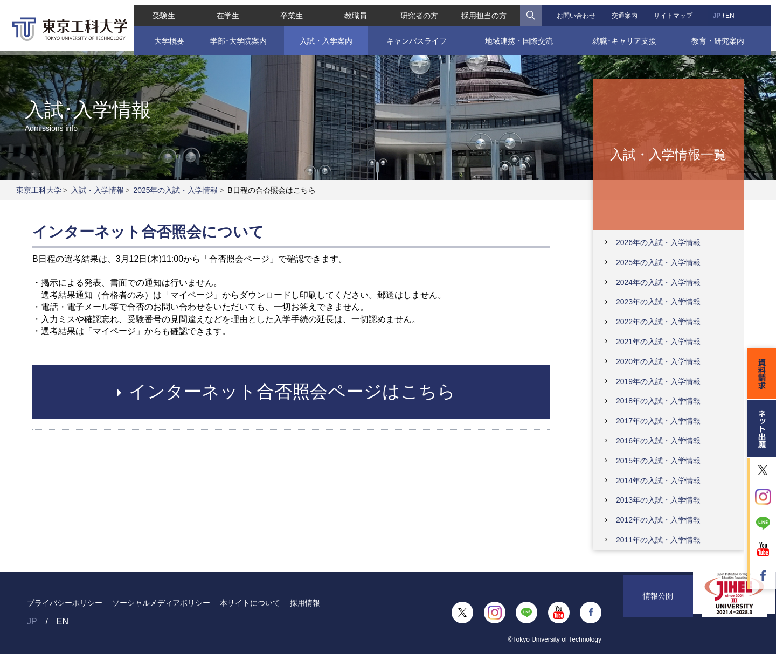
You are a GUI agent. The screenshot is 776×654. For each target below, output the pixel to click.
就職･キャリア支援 (627, 36)
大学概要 (164, 36)
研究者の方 (419, 10)
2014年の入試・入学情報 (658, 480)
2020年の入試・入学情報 (658, 361)
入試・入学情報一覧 (668, 154)
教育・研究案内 (722, 36)
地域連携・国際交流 (520, 36)
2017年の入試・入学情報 (658, 420)
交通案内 (627, 11)
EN (733, 11)
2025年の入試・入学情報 (175, 190)
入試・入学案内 (323, 36)
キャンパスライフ (416, 36)
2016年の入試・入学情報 (658, 440)
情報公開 (658, 612)
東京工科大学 (38, 190)
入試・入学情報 (97, 190)
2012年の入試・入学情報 (658, 520)
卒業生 (289, 10)
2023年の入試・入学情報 (658, 301)
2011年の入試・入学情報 (658, 539)
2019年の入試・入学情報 (658, 381)
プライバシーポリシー (64, 603)
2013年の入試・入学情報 (658, 500)
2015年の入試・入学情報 (658, 460)
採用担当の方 (485, 10)
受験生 (159, 10)
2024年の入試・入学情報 (658, 282)
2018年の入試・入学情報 (658, 400)
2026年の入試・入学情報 (658, 242)
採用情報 (305, 603)
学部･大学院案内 (235, 36)
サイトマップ (676, 11)
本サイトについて (250, 603)
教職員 (354, 10)
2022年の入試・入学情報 (658, 321)
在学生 (224, 10)
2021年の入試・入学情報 (658, 341)
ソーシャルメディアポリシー (161, 603)
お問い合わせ (577, 11)
